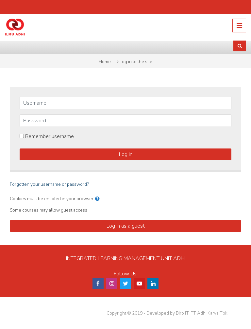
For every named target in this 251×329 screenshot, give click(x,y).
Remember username (49, 136)
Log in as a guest (126, 226)
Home (105, 62)
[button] (97, 198)
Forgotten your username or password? (49, 184)
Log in (125, 154)
